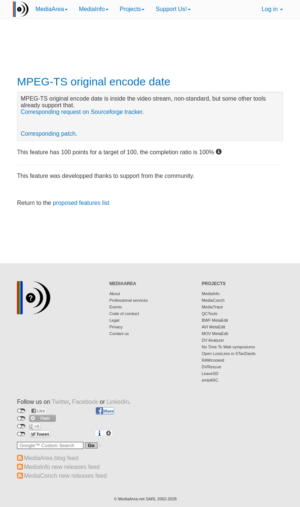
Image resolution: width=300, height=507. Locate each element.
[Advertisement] (150, 48)
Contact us (119, 333)
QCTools (209, 313)
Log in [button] (272, 9)
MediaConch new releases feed (65, 476)
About (114, 293)
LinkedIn (118, 402)
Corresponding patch (48, 134)
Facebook (85, 402)
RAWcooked (213, 360)
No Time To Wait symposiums (228, 347)
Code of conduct (124, 313)
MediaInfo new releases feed (62, 467)
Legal (114, 320)
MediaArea (51, 9)
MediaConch (213, 300)
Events (115, 307)
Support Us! (173, 9)
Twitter (60, 402)
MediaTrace (212, 307)
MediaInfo (93, 9)
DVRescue (211, 367)
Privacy (116, 327)
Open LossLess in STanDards (229, 353)
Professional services (128, 300)
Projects (132, 9)
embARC (210, 380)
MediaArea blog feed (51, 458)
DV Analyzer (213, 340)
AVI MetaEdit (213, 327)
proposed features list (81, 203)
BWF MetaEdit (215, 320)
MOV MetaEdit (215, 333)
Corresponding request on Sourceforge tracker (81, 112)
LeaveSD (210, 373)
